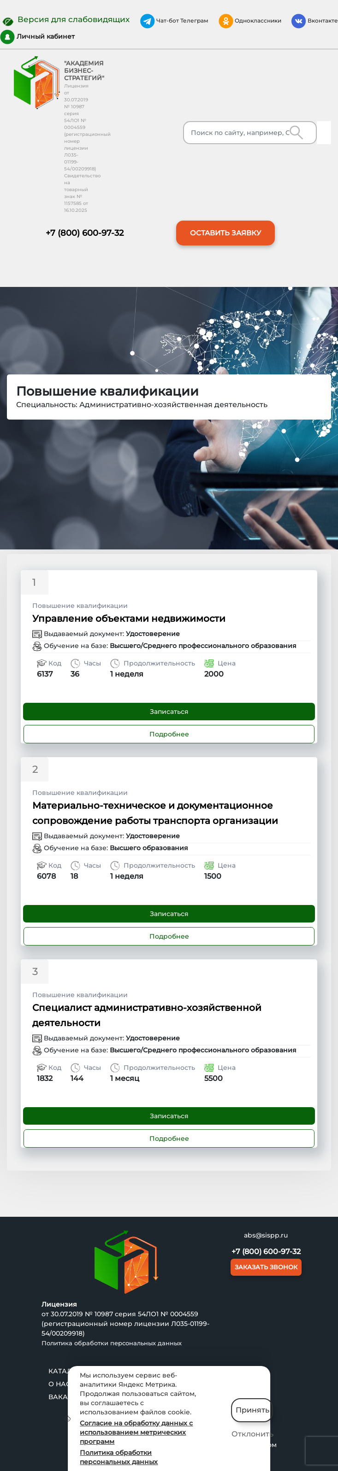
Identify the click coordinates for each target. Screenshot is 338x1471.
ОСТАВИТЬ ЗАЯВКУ (225, 232)
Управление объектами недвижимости (128, 618)
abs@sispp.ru (266, 1235)
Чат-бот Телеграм (174, 21)
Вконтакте (314, 21)
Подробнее (169, 734)
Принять (252, 1410)
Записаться (169, 711)
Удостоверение (153, 634)
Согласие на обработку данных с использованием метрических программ (136, 1432)
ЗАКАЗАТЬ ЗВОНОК (266, 1267)
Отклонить (252, 1434)
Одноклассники (250, 21)
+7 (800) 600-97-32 (85, 233)
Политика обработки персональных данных (112, 1343)
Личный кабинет (37, 36)
